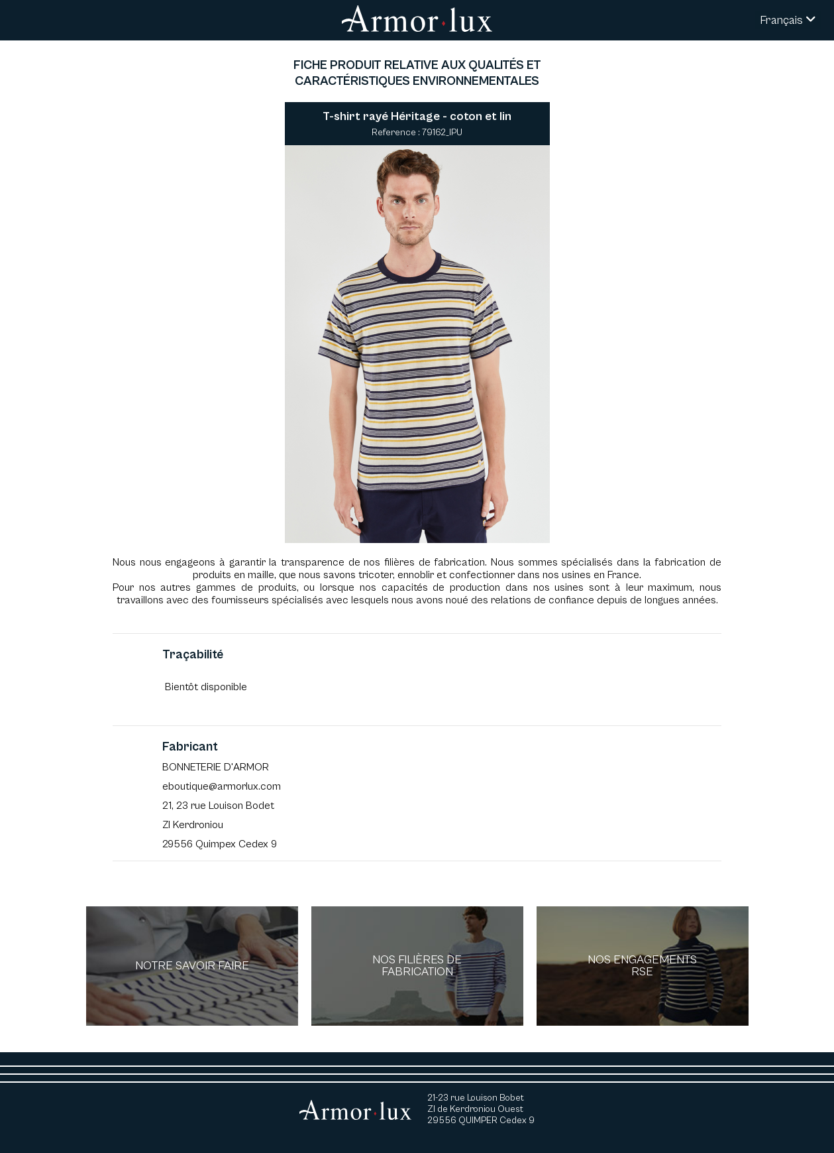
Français (788, 20)
